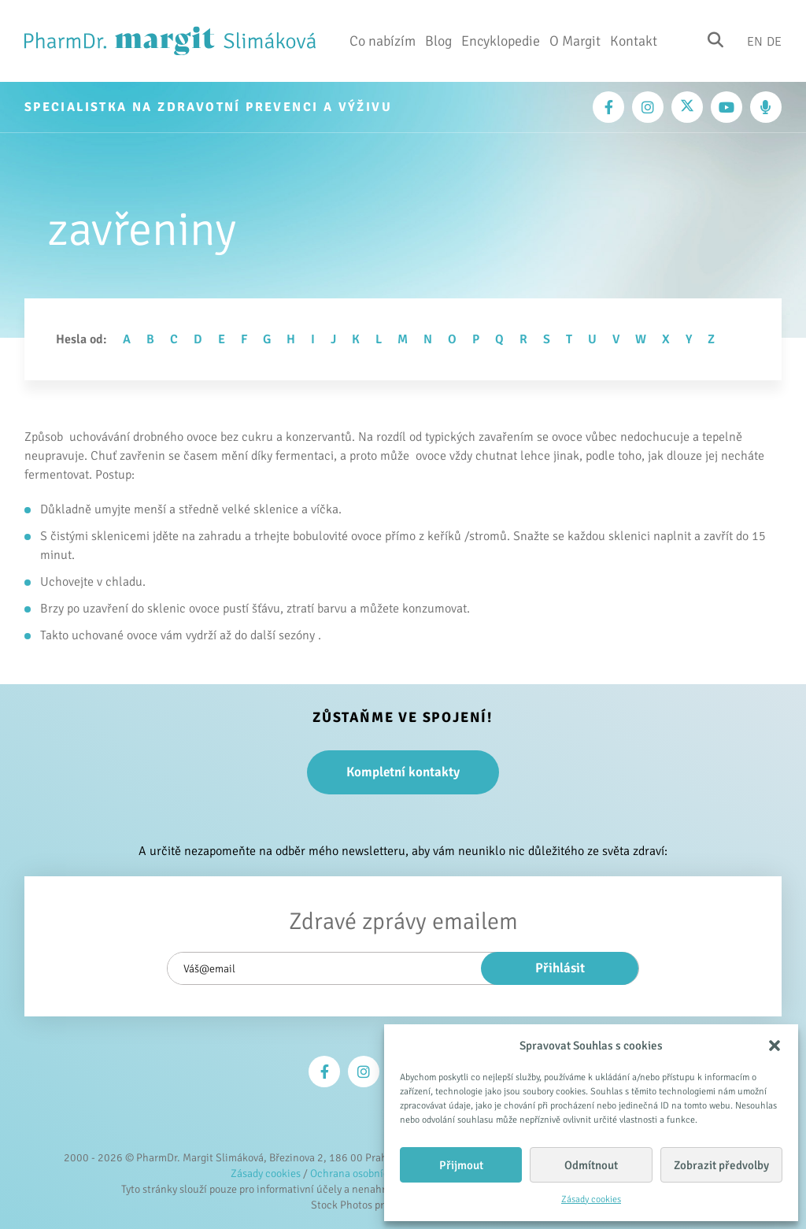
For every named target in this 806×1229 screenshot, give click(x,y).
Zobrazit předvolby (721, 1165)
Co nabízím (382, 41)
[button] (774, 1045)
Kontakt (633, 41)
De (774, 41)
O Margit (575, 41)
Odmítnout (591, 1165)
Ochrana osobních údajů (367, 1173)
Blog (438, 41)
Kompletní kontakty (403, 772)
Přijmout (461, 1165)
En (755, 41)
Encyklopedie (500, 41)
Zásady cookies (591, 1199)
